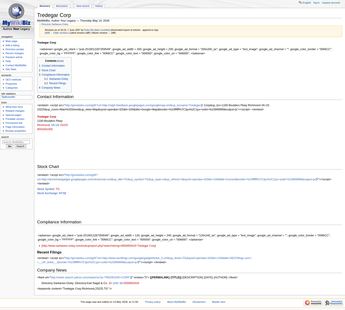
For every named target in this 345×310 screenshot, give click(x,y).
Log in (316, 2)
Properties (11, 83)
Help (8, 61)
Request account (331, 2)
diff (47, 32)
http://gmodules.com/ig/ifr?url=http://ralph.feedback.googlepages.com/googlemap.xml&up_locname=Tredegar (132, 105)
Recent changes (15, 53)
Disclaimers (199, 302)
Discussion (62, 6)
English (307, 2)
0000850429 (131, 283)
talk (97, 30)
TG (58, 189)
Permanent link (14, 123)
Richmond (43, 125)
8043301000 (45, 129)
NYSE (62, 193)
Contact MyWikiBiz (16, 65)
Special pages (13, 115)
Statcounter (8, 96)
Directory (44, 6)
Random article (14, 57)
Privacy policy (153, 302)
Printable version (15, 119)
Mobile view (218, 302)
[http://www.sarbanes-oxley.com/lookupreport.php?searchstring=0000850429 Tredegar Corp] (99, 245)
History (99, 6)
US (57, 125)
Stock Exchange (47, 193)
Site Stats (11, 69)
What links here (14, 107)
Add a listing (12, 45)
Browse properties (16, 130)
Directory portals (15, 49)
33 (110, 283)
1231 (115, 283)
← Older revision (59, 32)
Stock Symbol (45, 189)
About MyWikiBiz (176, 302)
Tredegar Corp (46, 116)
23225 (64, 125)
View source (82, 6)
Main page (11, 41)
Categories (12, 87)
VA (53, 125)
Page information (15, 127)
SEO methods (13, 79)
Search (5, 137)
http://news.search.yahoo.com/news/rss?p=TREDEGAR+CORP (90, 277)
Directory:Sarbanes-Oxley (54, 24)
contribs (105, 30)
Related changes (15, 110)
